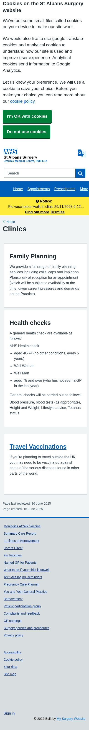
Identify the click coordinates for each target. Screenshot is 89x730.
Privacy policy (13, 635)
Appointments (39, 189)
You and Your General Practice (25, 591)
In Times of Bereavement (21, 540)
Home (18, 189)
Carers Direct (13, 548)
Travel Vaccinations (38, 446)
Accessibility (12, 652)
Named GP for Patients (20, 562)
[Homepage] (40, 154)
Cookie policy (13, 659)
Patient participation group (22, 606)
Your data (10, 666)
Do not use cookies (26, 132)
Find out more (37, 212)
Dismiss (57, 212)
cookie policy (22, 101)
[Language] (81, 153)
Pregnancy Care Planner (21, 584)
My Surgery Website (71, 718)
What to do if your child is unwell (26, 569)
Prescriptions (64, 189)
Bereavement (13, 598)
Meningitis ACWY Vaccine (22, 526)
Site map (10, 674)
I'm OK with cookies (27, 116)
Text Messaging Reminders (23, 577)
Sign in (9, 713)
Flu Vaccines (13, 555)
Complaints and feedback (22, 613)
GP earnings (12, 620)
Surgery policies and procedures (26, 628)
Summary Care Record (20, 533)
